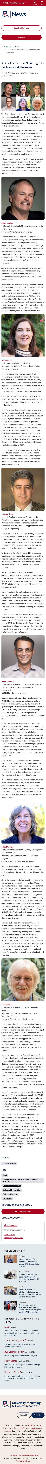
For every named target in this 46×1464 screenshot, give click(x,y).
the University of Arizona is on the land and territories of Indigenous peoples (23, 1428)
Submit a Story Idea (21, 28)
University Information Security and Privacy (23, 1455)
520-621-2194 (9, 1235)
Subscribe (21, 37)
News (17, 47)
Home (8, 47)
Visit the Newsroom (23, 1211)
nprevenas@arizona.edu (13, 1237)
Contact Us (24, 1415)
